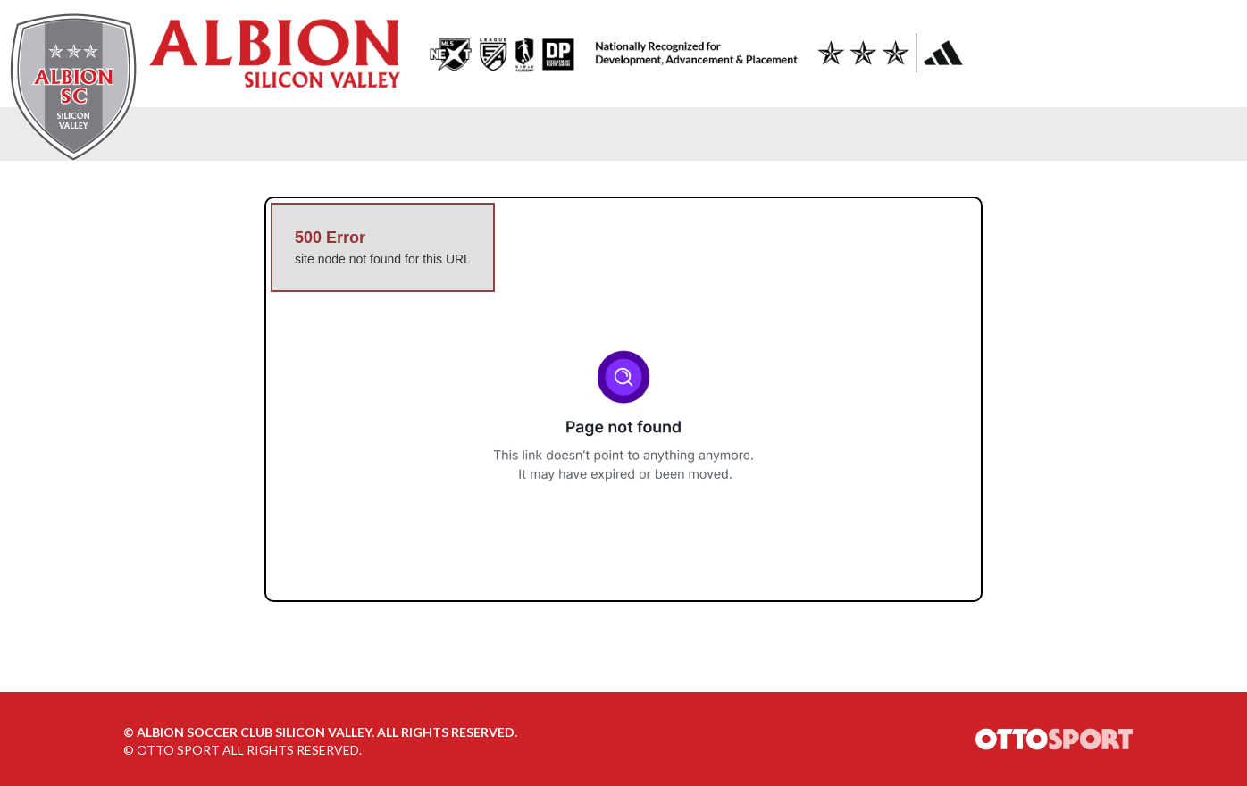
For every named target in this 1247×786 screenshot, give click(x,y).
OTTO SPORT (178, 749)
